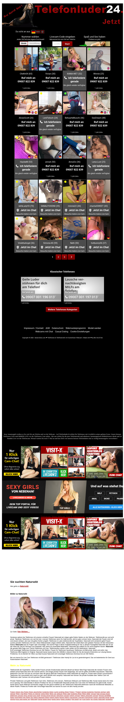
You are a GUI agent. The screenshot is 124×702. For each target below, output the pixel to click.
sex (80, 699)
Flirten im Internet (34, 694)
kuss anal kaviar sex (23, 699)
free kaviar (75, 699)
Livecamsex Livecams (77, 697)
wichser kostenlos (87, 692)
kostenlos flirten (76, 694)
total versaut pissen (103, 694)
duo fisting (34, 697)
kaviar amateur (66, 699)
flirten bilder (86, 694)
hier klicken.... (23, 632)
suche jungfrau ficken (61, 692)
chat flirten (24, 694)
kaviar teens (56, 699)
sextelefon (109, 699)
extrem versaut (75, 696)
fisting (12, 697)
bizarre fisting (64, 697)
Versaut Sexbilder (105, 696)
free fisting (26, 697)
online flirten (45, 694)
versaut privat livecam (48, 696)
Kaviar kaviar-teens (44, 699)
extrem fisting (54, 697)
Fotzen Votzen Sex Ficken (19, 692)
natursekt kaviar (104, 697)
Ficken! (78, 692)
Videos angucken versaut (89, 696)
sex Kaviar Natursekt (97, 699)
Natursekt (24, 586)
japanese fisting (43, 697)
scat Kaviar (86, 699)
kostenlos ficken (48, 692)
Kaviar (95, 697)
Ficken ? (72, 692)
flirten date (66, 694)
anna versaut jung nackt (32, 696)
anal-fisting (18, 697)
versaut (93, 694)
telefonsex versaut (16, 696)
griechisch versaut (62, 696)
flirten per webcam (56, 694)
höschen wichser (100, 692)
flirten (18, 694)
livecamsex (89, 697)
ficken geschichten (35, 692)
